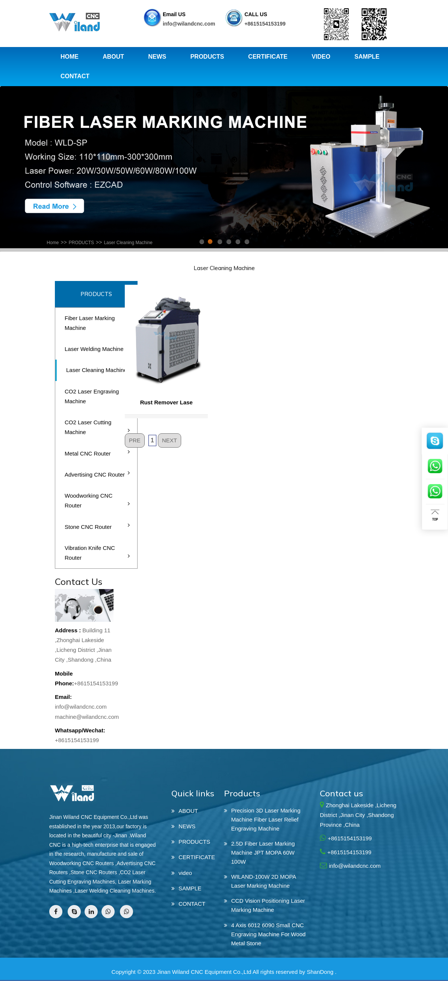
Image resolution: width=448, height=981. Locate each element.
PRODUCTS (81, 242)
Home (53, 242)
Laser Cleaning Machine (128, 242)
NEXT (169, 440)
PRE (135, 440)
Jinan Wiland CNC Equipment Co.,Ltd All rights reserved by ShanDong (245, 972)
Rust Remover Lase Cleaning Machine (166, 404)
